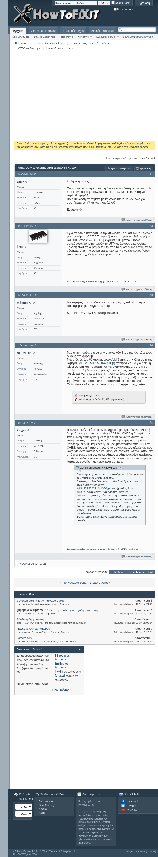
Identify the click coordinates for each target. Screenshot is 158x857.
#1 (151, 174)
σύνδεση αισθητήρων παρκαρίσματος (40, 600)
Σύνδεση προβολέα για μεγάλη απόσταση (71, 610)
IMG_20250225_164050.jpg (97, 363)
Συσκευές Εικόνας (43, 31)
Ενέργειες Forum (106, 36)
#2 (151, 225)
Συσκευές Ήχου (73, 31)
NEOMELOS (27, 563)
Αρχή (151, 572)
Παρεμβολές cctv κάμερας (33, 628)
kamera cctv (24, 638)
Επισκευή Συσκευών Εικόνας (50, 43)
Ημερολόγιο (66, 36)
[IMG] (58, 671)
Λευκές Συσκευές (102, 31)
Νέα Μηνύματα (20, 36)
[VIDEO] (60, 676)
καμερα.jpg (85, 399)
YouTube (132, 810)
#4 (151, 345)
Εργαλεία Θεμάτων (121, 168)
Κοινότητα (83, 36)
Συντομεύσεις (130, 36)
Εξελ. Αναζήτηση (143, 36)
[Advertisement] (48, 95)
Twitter (131, 805)
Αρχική (18, 31)
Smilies (59, 663)
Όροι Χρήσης (60, 690)
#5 (151, 422)
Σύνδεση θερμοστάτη (30, 619)
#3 (151, 295)
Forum (22, 43)
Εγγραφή (144, 3)
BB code (60, 655)
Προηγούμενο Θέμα (74, 582)
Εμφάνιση (145, 168)
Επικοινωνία (46, 801)
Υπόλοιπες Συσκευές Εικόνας (92, 43)
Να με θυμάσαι (120, 3)
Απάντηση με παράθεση (137, 219)
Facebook (132, 801)
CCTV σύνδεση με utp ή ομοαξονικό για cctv (51, 167)
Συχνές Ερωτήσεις (44, 36)
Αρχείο (43, 809)
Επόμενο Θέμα (98, 582)
